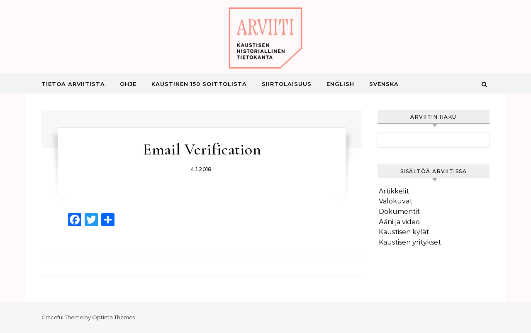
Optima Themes (113, 317)
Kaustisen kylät (404, 232)
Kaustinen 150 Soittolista (199, 84)
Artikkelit (394, 191)
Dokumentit (399, 211)
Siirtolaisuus (287, 84)
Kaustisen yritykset (410, 242)
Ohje (128, 84)
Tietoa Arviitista (73, 84)
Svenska (384, 84)
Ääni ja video (399, 222)
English (340, 84)
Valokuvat (395, 201)
